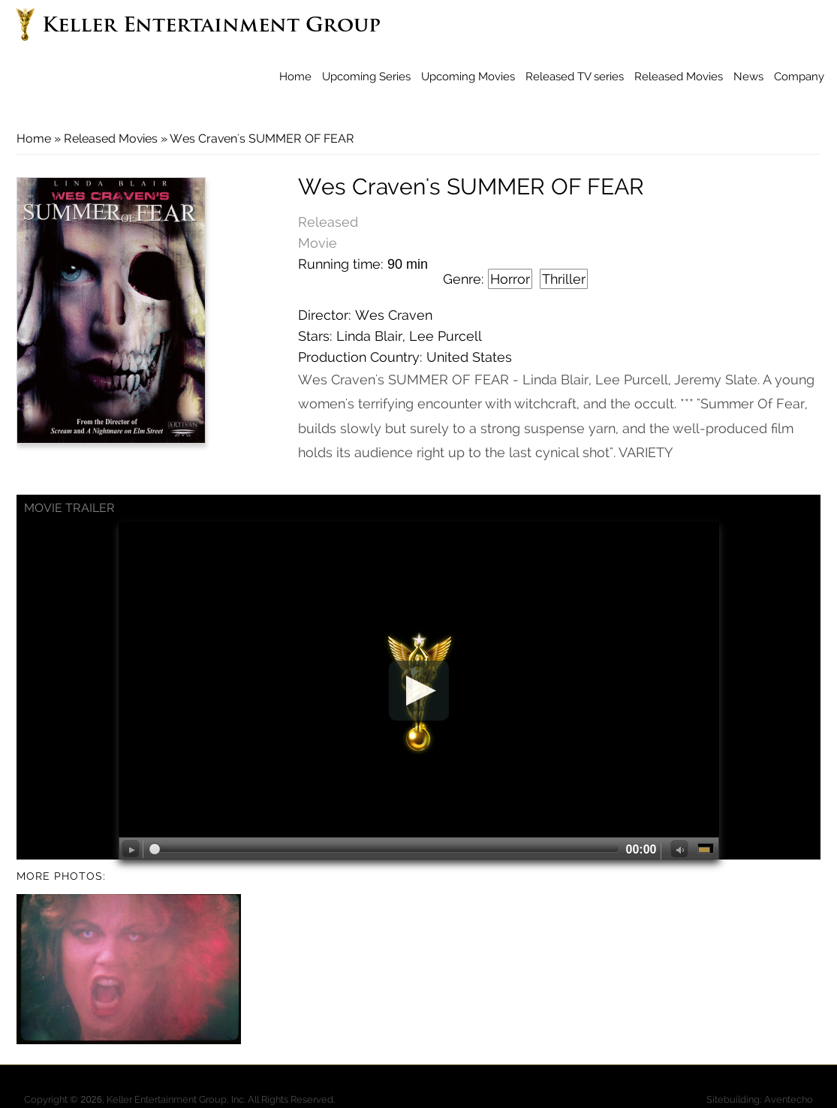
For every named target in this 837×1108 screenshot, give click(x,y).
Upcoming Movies (468, 76)
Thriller (564, 279)
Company (799, 76)
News (748, 76)
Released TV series (574, 76)
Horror (510, 279)
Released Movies (678, 76)
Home (295, 76)
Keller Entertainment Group (211, 27)
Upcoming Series (366, 76)
